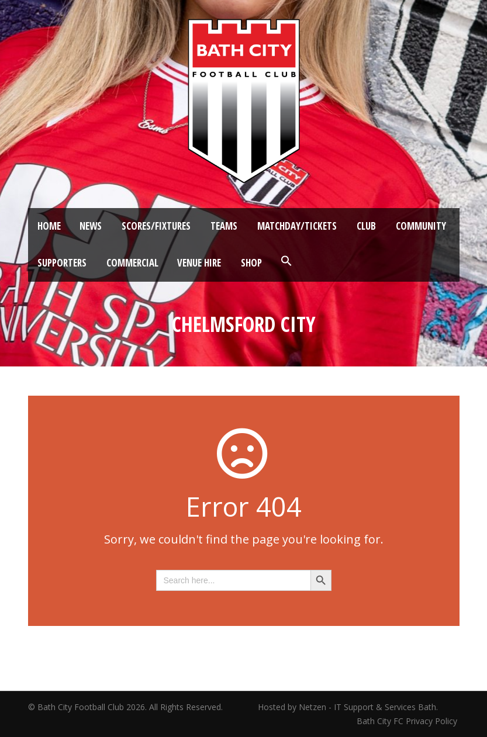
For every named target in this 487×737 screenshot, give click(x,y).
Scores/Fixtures (156, 226)
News (91, 226)
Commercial (132, 262)
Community (421, 226)
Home (49, 226)
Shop (251, 262)
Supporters (62, 262)
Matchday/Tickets (297, 226)
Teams (223, 226)
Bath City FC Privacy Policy (408, 720)
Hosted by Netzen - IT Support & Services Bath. (348, 706)
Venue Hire (199, 262)
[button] (286, 261)
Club (366, 226)
